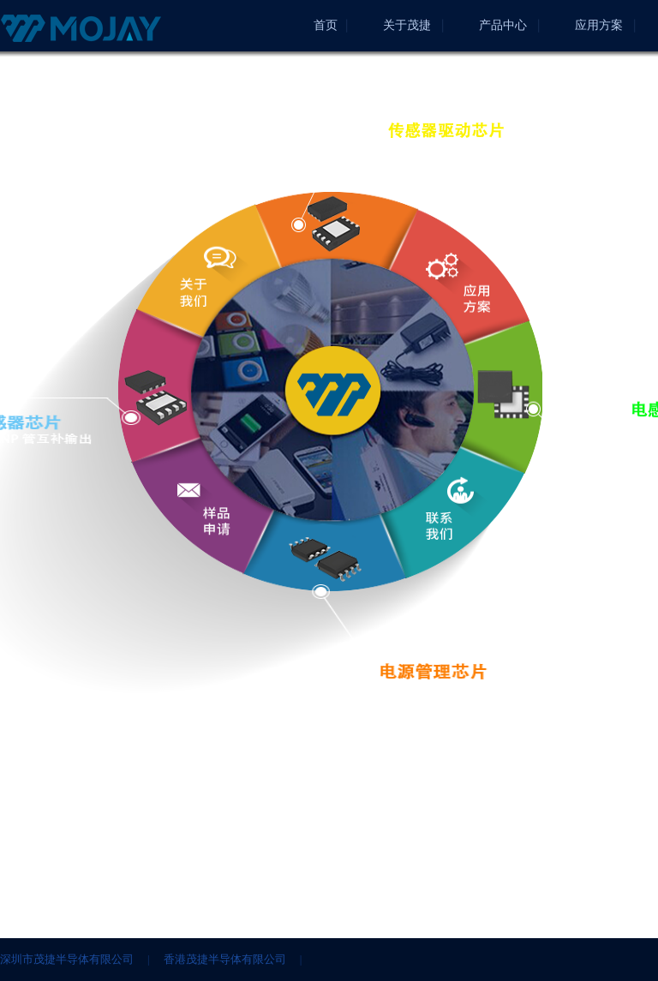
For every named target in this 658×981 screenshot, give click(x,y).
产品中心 (503, 25)
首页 (326, 25)
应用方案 (599, 25)
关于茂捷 (407, 25)
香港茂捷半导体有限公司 (225, 959)
